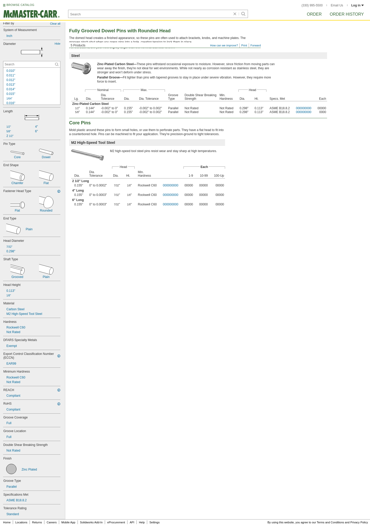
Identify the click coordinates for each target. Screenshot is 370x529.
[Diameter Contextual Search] (31, 64)
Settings (154, 522)
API (132, 522)
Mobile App (68, 522)
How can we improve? (224, 45)
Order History (347, 14)
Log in (357, 5)
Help (142, 522)
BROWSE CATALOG (20, 4)
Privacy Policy (359, 522)
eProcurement (116, 522)
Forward (256, 45)
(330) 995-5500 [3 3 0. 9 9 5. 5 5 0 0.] (312, 5)
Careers (52, 522)
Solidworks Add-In (91, 522)
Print (244, 45)
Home (7, 522)
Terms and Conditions (330, 522)
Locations (21, 522)
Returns (37, 522)
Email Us (337, 5)
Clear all (55, 23)
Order (314, 14)
